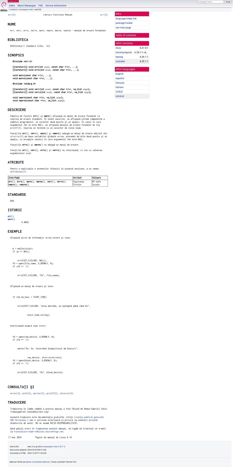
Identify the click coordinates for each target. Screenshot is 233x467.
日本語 (119, 91)
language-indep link (126, 18)
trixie (118, 48)
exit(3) (26, 393)
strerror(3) (17, 136)
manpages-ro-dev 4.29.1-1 (54, 447)
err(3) (11, 14)
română (120, 96)
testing (119, 56)
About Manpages (27, 5)
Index (12, 5)
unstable (13, 9)
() (11, 216)
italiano (120, 87)
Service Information (55, 5)
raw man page (123, 27)
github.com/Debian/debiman (38, 462)
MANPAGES (13, 1)
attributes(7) (18, 171)
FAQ (40, 5)
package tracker (124, 23)
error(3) (15, 393)
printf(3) (15, 128)
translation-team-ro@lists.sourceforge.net (38, 431)
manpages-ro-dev (26, 9)
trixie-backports (124, 52)
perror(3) (38, 393)
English (119, 73)
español (120, 78)
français (120, 82)
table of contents (126, 35)
